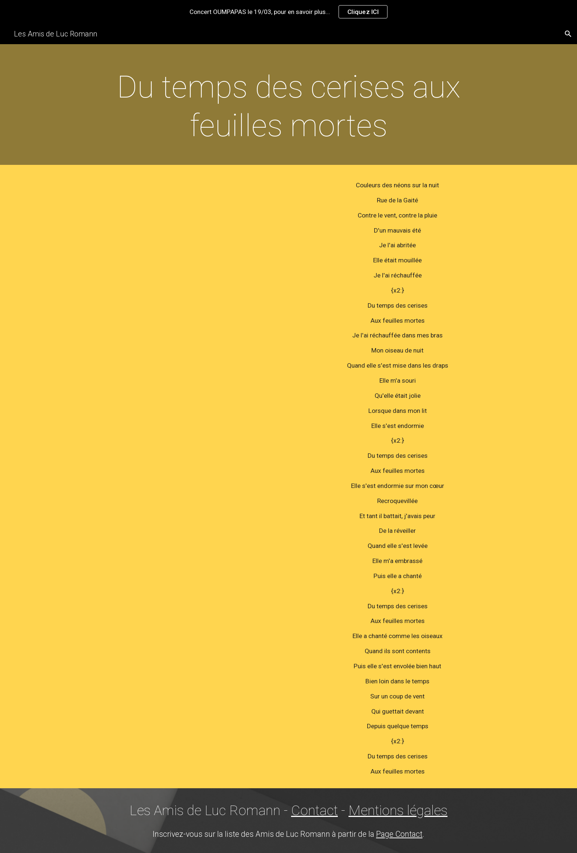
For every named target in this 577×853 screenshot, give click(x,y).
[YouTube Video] (179, 242)
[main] (288, 106)
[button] (568, 34)
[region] (288, 12)
